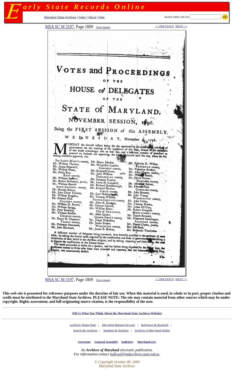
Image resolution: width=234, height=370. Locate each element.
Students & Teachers (116, 330)
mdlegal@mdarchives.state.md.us (134, 354)
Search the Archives (85, 330)
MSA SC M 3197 (59, 26)
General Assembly (106, 341)
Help (101, 17)
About (92, 17)
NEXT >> (181, 26)
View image (103, 27)
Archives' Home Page (82, 325)
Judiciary (127, 341)
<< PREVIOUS (164, 26)
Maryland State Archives (60, 17)
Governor (84, 341)
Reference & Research (154, 325)
